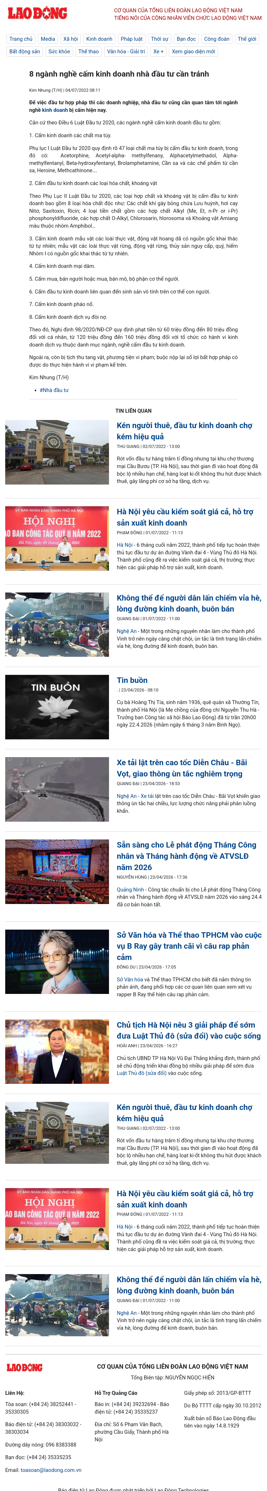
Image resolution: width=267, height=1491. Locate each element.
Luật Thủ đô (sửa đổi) (142, 1073)
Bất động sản (24, 51)
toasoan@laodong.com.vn (51, 1470)
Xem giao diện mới (193, 51)
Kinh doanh (99, 39)
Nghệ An (127, 631)
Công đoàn (216, 39)
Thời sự (159, 39)
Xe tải (148, 796)
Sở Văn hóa (130, 979)
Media (48, 39)
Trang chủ (20, 39)
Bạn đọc (186, 39)
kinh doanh (55, 110)
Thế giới (247, 39)
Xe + (158, 51)
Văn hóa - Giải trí (126, 51)
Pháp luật (132, 39)
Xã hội (70, 39)
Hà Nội (125, 545)
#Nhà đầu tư (54, 390)
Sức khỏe (59, 51)
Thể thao (88, 51)
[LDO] (57, 453)
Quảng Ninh (131, 889)
